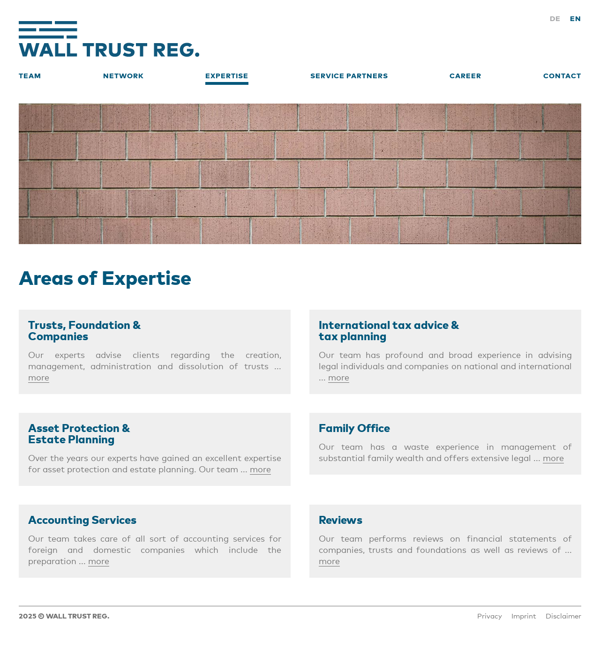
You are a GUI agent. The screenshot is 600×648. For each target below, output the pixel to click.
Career (465, 75)
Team (30, 75)
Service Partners (349, 75)
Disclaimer (563, 615)
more (38, 377)
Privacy (489, 615)
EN (575, 18)
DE (555, 18)
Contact (562, 75)
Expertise (226, 75)
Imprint (523, 615)
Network (123, 75)
